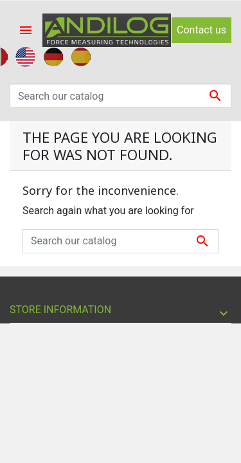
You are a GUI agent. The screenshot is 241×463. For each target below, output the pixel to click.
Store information (60, 310)
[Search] (120, 96)
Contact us (201, 30)
